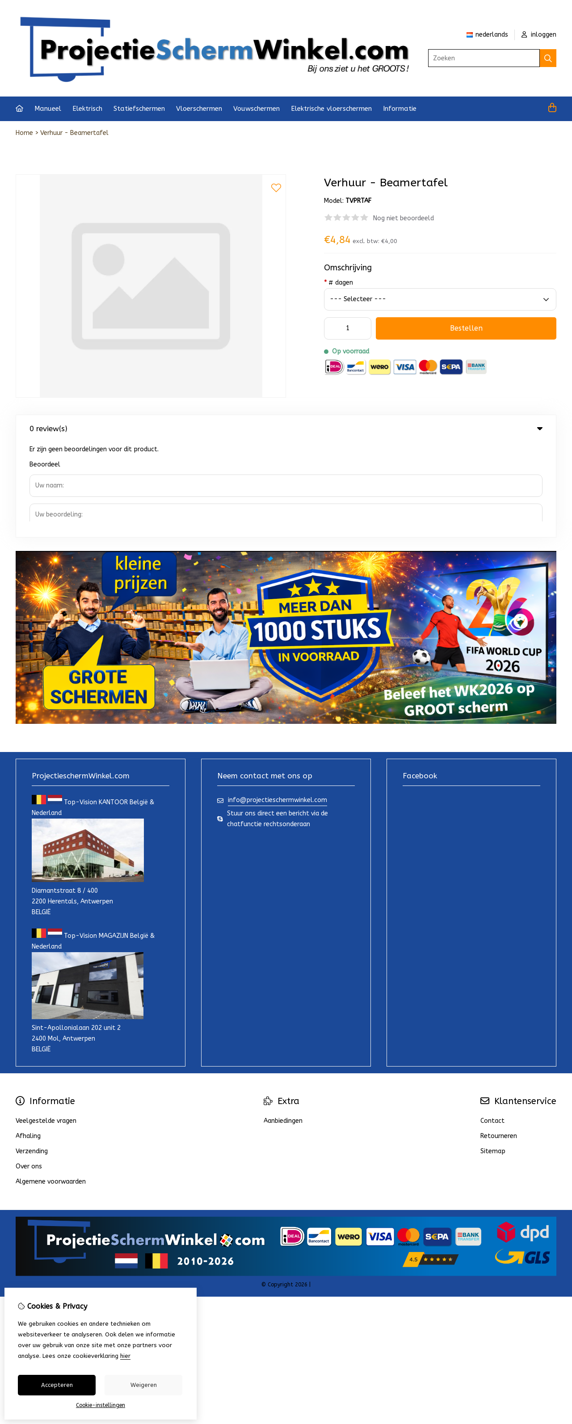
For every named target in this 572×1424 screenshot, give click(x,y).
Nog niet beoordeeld (403, 218)
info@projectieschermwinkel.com (277, 705)
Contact (492, 1026)
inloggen (539, 34)
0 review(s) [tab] (286, 428)
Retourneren (498, 1041)
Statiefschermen (139, 109)
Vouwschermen (256, 109)
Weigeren (143, 1385)
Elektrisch (87, 109)
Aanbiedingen (283, 1026)
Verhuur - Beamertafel (74, 133)
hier (125, 1356)
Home (24, 133)
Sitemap (492, 1056)
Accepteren (57, 1385)
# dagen (338, 282)
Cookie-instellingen (100, 1405)
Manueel (47, 109)
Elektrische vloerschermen (331, 109)
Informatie (399, 109)
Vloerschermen (199, 109)
